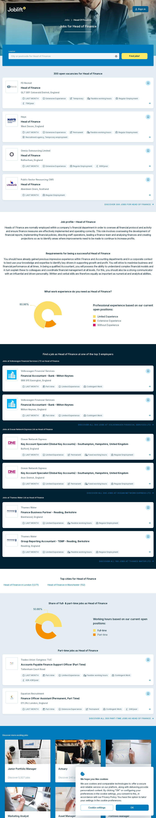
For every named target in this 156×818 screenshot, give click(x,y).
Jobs (66, 20)
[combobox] (64, 56)
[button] (116, 56)
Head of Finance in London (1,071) (21, 584)
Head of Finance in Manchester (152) (66, 584)
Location (12, 51)
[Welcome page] (17, 9)
